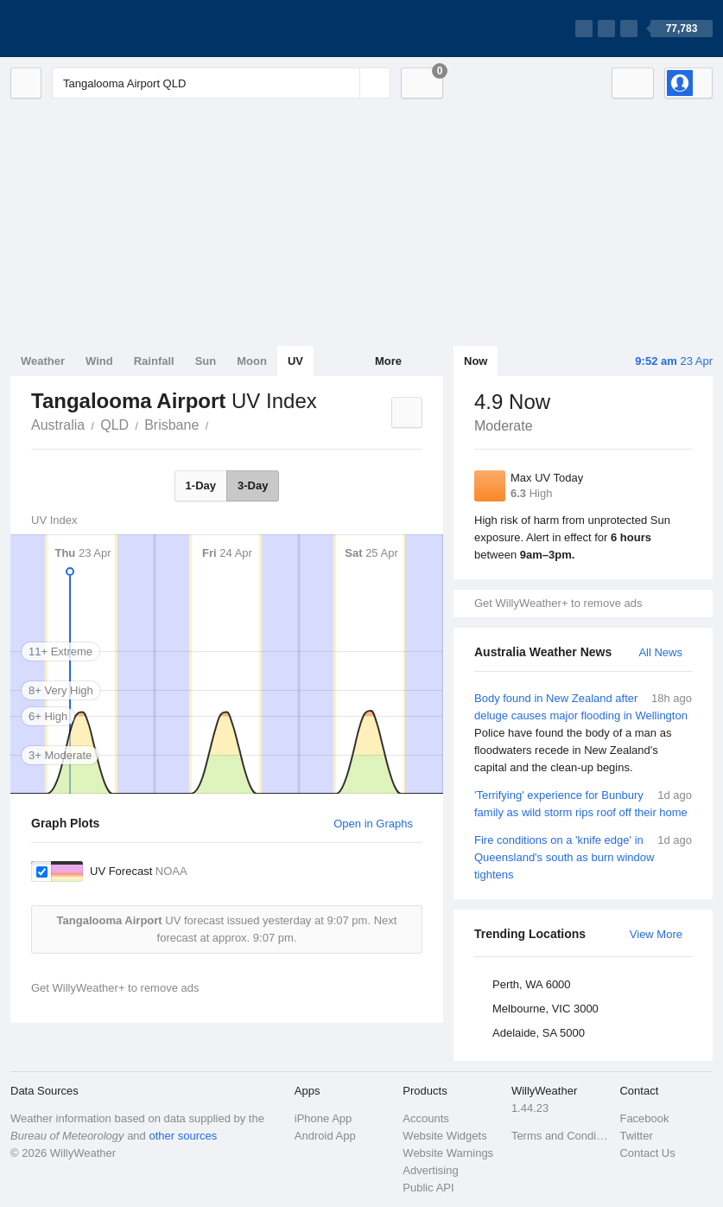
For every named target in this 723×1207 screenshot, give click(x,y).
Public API (428, 1187)
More (388, 360)
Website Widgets (444, 1135)
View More (656, 934)
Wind (99, 360)
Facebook (644, 1118)
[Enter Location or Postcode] (221, 83)
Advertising (430, 1170)
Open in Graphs (373, 823)
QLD (114, 425)
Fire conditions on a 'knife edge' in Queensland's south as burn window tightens (583, 856)
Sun (206, 360)
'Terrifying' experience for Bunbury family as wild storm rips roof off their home (583, 803)
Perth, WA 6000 (531, 984)
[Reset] (345, 83)
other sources (183, 1135)
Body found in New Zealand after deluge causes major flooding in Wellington (583, 733)
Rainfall (154, 360)
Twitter (635, 1135)
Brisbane (171, 425)
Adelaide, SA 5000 (538, 1032)
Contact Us (647, 1152)
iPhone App (323, 1118)
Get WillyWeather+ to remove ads (558, 603)
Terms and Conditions (560, 1135)
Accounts (425, 1118)
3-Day (253, 485)
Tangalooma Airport (217, 424)
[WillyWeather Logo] (91, 28)
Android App (325, 1135)
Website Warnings (448, 1152)
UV (295, 360)
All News (660, 652)
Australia (58, 425)
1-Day (201, 485)
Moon (252, 360)
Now (475, 360)
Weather (43, 360)
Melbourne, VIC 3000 (545, 1008)
